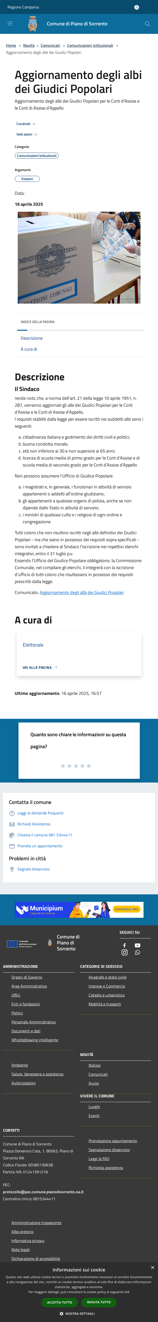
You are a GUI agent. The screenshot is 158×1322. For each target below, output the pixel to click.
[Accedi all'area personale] (137, 7)
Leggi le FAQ (99, 1159)
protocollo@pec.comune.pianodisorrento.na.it (43, 1192)
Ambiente (19, 1065)
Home (11, 45)
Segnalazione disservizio (109, 1150)
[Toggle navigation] (10, 23)
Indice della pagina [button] (37, 321)
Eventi (94, 1116)
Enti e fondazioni (25, 1004)
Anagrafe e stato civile (108, 977)
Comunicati (50, 45)
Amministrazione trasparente (36, 1223)
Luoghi (94, 1107)
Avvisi (94, 1083)
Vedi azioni (27, 134)
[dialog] (79, 1292)
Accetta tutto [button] (59, 1302)
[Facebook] (125, 945)
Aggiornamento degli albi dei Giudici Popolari (82, 592)
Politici (17, 1013)
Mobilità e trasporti (105, 1004)
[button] (79, 1313)
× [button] (152, 1268)
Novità (28, 45)
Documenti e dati (25, 1031)
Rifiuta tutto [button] (99, 1302)
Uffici (15, 995)
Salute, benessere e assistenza (37, 1074)
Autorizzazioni (23, 1083)
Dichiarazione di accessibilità (35, 1258)
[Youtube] (138, 945)
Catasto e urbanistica (107, 995)
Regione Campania (23, 7)
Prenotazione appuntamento (113, 1141)
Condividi (26, 124)
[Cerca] (148, 24)
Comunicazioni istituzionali (90, 45)
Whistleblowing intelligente (34, 1040)
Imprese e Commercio (107, 986)
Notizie (95, 1065)
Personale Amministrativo (33, 1022)
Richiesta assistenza (106, 1168)
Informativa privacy (27, 1241)
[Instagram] (125, 952)
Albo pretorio (22, 1232)
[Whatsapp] (138, 952)
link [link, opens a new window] (127, 1292)
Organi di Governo (26, 977)
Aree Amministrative (29, 986)
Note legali (20, 1250)
